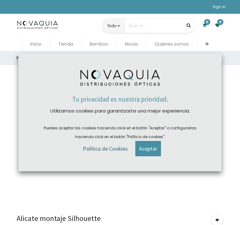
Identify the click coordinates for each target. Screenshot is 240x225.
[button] (207, 44)
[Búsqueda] (188, 25)
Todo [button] (112, 25)
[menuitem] (36, 44)
